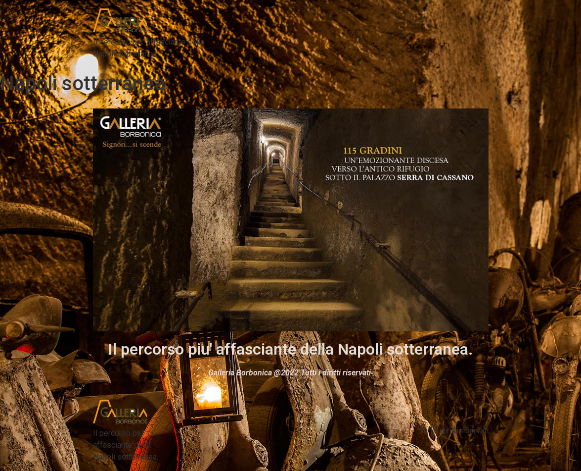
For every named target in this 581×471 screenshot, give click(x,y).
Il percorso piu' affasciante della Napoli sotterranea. (290, 349)
